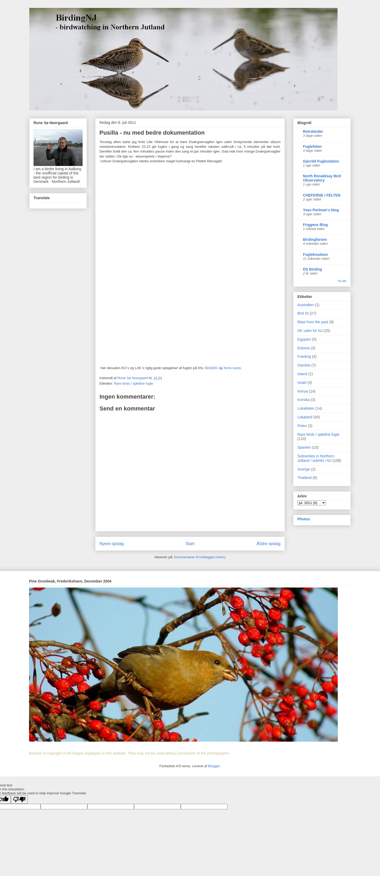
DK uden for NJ (310, 331)
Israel (301, 382)
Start (190, 543)
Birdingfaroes (315, 239)
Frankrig (304, 356)
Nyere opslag (111, 543)
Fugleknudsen (315, 254)
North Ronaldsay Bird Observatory (322, 178)
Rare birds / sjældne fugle (133, 383)
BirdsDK (211, 368)
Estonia (303, 348)
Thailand (304, 478)
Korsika (303, 400)
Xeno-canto (232, 368)
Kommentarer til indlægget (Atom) (200, 557)
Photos (303, 519)
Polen (302, 426)
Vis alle (342, 280)
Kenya (302, 391)
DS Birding (312, 269)
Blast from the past (312, 322)
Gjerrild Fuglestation (321, 161)
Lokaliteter (306, 408)
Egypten (304, 339)
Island (302, 374)
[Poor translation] (19, 799)
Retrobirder (313, 131)
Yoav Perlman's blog (321, 210)
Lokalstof (304, 417)
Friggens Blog (315, 225)
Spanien (304, 447)
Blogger (214, 766)
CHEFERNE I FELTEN (321, 195)
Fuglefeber (312, 146)
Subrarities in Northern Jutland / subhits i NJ (315, 458)
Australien (305, 305)
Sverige (303, 469)
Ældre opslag (268, 543)
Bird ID (303, 313)
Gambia (303, 365)
